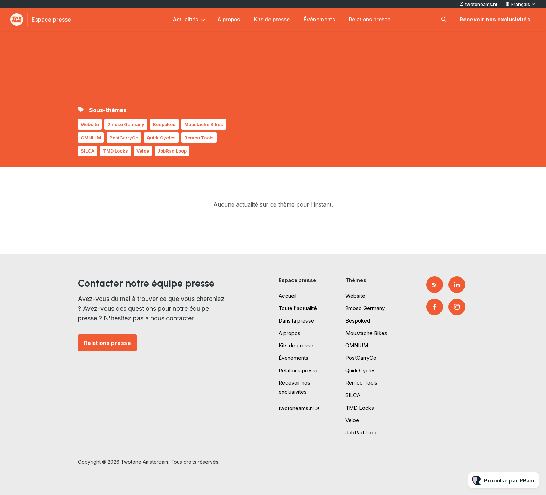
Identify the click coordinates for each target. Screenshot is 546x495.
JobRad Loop (172, 151)
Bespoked (164, 124)
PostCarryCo (123, 137)
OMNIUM (91, 137)
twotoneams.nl (481, 4)
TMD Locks (115, 151)
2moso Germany (126, 124)
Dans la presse (296, 320)
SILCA (87, 151)
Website (90, 124)
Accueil (287, 296)
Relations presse (369, 19)
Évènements (319, 19)
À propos (229, 19)
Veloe (142, 151)
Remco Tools (199, 137)
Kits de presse (272, 19)
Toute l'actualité (298, 308)
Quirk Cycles (161, 137)
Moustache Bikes (203, 124)
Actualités (185, 19)
